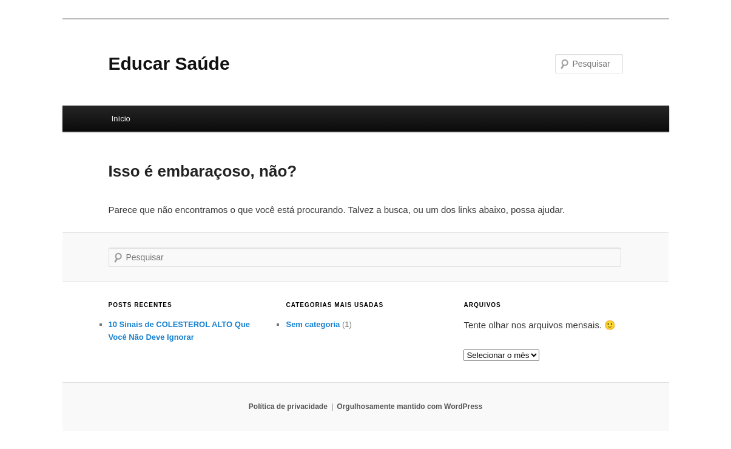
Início (121, 118)
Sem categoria (313, 324)
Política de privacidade (288, 406)
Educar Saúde (169, 63)
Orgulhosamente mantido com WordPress (409, 406)
